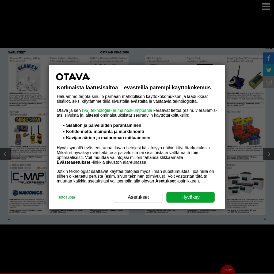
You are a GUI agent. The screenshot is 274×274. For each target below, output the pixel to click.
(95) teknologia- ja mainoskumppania (117, 110)
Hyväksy (190, 197)
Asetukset (138, 197)
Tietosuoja (66, 197)
